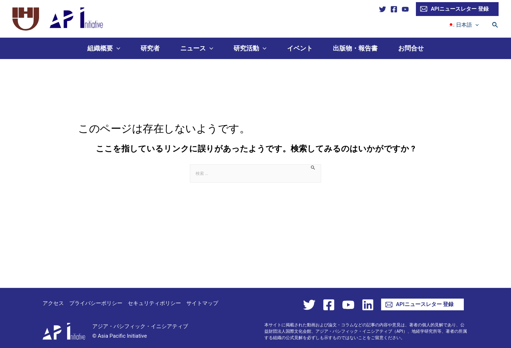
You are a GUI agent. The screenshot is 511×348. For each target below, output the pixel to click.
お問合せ (411, 48)
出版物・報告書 (355, 48)
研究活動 (250, 48)
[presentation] (476, 25)
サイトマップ (202, 303)
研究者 (150, 48)
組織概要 (103, 48)
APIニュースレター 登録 (454, 8)
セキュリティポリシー (154, 303)
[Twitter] (382, 9)
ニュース (196, 48)
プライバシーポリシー (95, 303)
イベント (300, 48)
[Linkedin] (368, 305)
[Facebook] (393, 9)
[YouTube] (405, 9)
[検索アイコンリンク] (495, 25)
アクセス (53, 303)
